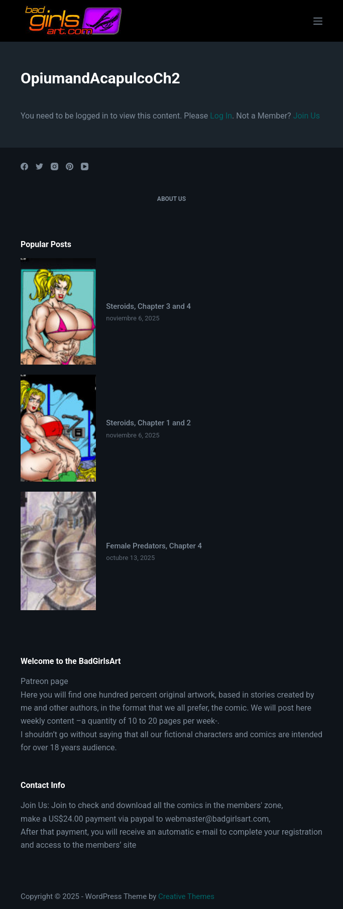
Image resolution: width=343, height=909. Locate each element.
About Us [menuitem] (171, 198)
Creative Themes (186, 896)
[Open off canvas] (317, 21)
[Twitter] (39, 166)
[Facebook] (24, 166)
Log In (221, 116)
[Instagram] (54, 166)
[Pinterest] (69, 166)
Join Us (306, 116)
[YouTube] (84, 166)
